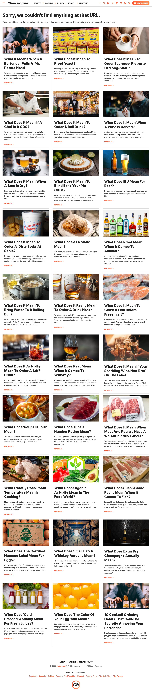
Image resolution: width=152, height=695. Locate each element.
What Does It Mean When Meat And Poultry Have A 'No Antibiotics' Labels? (125, 431)
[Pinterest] (121, 3)
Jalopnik (42, 676)
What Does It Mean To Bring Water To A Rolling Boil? (24, 309)
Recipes (37, 3)
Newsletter (141, 3)
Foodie (58, 676)
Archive (72, 662)
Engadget (33, 676)
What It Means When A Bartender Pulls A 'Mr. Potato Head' (23, 63)
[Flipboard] (116, 3)
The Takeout (118, 676)
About (62, 662)
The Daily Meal (105, 676)
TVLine (51, 676)
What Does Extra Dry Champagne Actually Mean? (121, 555)
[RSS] (129, 3)
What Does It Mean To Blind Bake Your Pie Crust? (72, 185)
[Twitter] (104, 3)
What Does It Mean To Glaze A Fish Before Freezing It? (122, 310)
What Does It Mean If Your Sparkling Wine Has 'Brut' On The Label (125, 370)
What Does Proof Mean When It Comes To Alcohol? (123, 246)
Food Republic (69, 676)
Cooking (49, 3)
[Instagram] (108, 3)
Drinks (60, 3)
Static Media (61, 666)
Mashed (80, 676)
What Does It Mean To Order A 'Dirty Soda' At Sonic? (22, 246)
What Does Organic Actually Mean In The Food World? (71, 492)
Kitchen (71, 3)
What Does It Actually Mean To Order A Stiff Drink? (22, 370)
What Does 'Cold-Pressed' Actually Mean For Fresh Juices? (23, 619)
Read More (8, 83)
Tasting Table (91, 676)
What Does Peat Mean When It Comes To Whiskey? (72, 370)
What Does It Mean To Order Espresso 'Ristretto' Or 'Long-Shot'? (125, 63)
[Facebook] (100, 3)
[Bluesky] (125, 3)
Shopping (83, 3)
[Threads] (112, 3)
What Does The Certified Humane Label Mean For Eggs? (24, 555)
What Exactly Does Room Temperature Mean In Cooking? (25, 492)
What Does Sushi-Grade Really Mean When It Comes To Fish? (124, 492)
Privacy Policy (86, 662)
